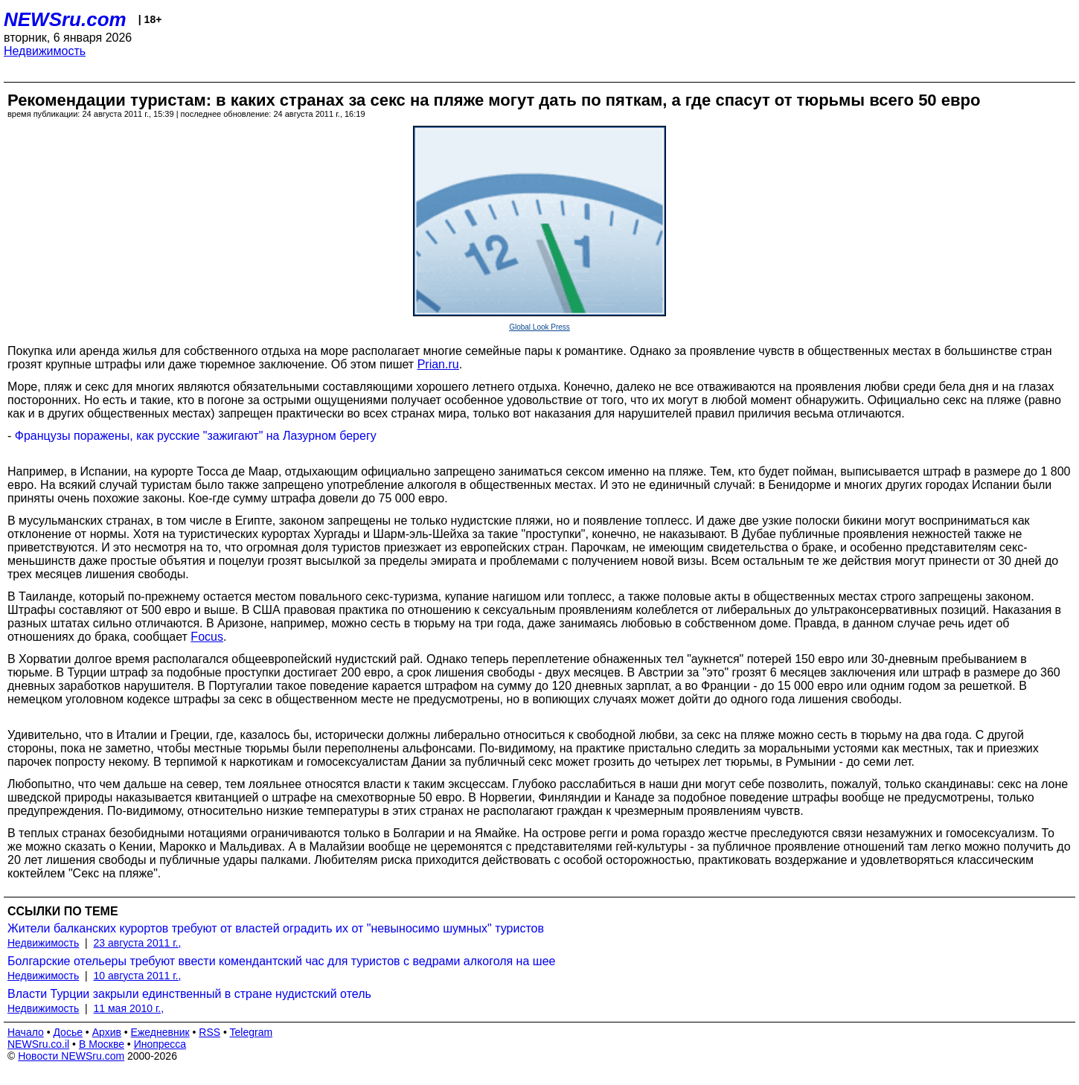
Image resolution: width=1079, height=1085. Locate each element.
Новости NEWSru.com (71, 1056)
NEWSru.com (65, 19)
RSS (209, 1032)
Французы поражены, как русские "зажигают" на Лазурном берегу (196, 435)
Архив (106, 1032)
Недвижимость (45, 51)
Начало (25, 1032)
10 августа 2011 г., (138, 976)
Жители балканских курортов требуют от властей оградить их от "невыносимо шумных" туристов (275, 928)
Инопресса (160, 1044)
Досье (68, 1032)
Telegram (251, 1032)
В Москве (101, 1044)
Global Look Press (539, 327)
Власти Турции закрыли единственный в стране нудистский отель (189, 994)
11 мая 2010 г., (129, 1008)
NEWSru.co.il (38, 1044)
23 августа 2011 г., (138, 943)
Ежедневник (160, 1032)
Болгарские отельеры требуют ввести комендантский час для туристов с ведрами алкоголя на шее (281, 961)
